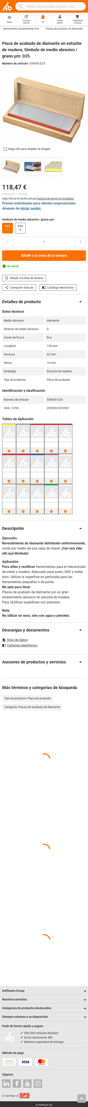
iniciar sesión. (30, 208)
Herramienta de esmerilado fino (21, 28)
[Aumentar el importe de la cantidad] (80, 242)
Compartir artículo (19, 287)
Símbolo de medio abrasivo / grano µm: (28, 219)
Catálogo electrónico (58, 287)
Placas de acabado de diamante (64, 28)
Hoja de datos (15, 640)
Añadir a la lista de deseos (24, 278)
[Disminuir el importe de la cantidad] (7, 242)
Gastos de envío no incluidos (55, 198)
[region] (44, 166)
